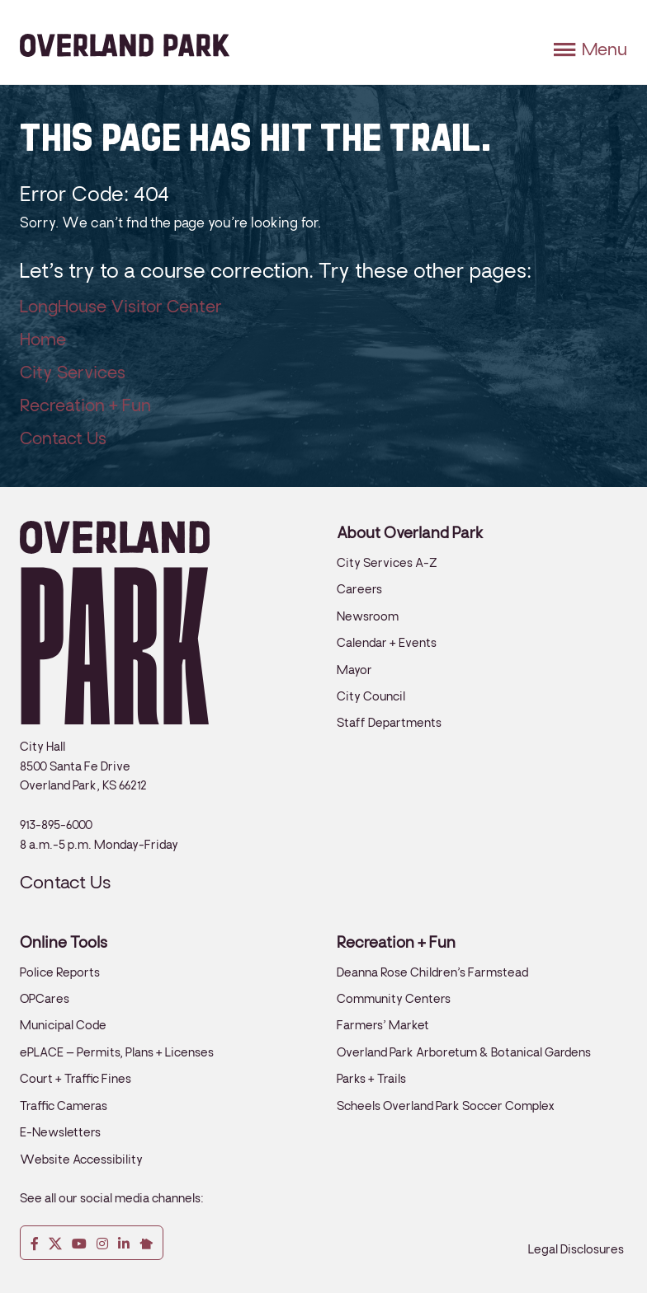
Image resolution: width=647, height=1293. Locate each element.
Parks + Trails (371, 1078)
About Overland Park (410, 533)
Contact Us (63, 438)
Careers (359, 589)
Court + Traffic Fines (75, 1078)
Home (43, 339)
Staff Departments (389, 722)
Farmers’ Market (383, 1025)
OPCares (44, 998)
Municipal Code (63, 1025)
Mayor (354, 670)
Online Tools (63, 943)
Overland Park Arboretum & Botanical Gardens (464, 1052)
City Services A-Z (387, 562)
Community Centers (394, 998)
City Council (371, 696)
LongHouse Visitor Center (121, 306)
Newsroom (368, 616)
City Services (72, 372)
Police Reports (60, 972)
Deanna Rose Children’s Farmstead (432, 972)
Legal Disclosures (576, 1250)
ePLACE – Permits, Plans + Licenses (117, 1052)
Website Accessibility (81, 1159)
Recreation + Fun (85, 405)
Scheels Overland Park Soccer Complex (446, 1106)
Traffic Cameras (63, 1106)
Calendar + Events (387, 642)
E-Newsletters (60, 1132)
